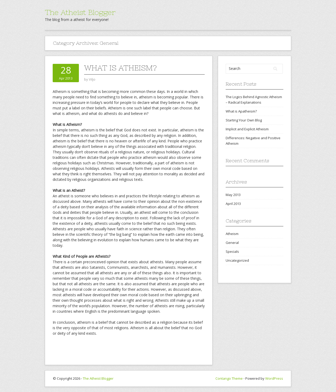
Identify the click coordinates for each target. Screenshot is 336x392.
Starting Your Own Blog (244, 120)
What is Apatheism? (241, 111)
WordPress (274, 378)
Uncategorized (237, 260)
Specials (232, 251)
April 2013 (233, 203)
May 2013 (233, 194)
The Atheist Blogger (80, 12)
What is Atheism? (120, 68)
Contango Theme (229, 378)
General (232, 242)
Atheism (232, 233)
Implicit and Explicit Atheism (247, 129)
